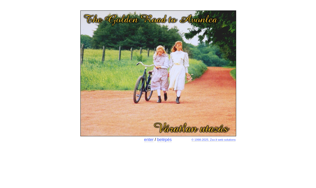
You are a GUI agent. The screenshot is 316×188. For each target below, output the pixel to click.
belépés (164, 139)
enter (148, 139)
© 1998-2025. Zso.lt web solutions (214, 139)
